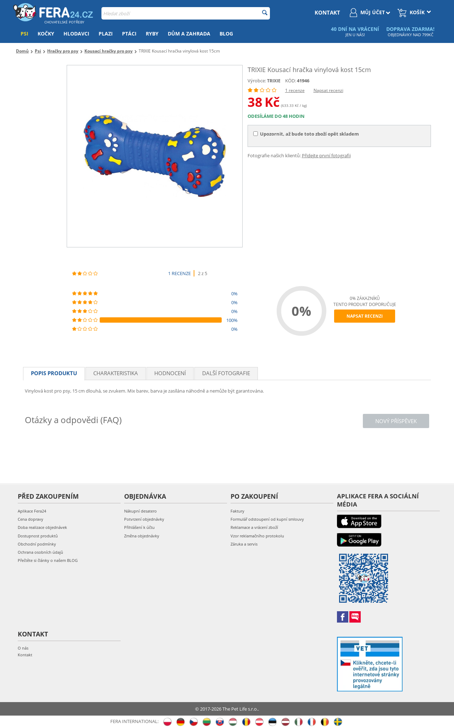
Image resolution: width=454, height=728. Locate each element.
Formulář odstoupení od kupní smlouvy (267, 519)
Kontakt (25, 654)
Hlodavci (76, 33)
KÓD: (290, 80)
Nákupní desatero (140, 511)
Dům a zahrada (189, 33)
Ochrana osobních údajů (40, 552)
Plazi (106, 33)
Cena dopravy (30, 519)
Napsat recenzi (328, 90)
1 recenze (295, 90)
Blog (226, 33)
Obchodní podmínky (37, 544)
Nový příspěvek (396, 421)
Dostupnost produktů (38, 535)
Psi (24, 33)
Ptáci (129, 33)
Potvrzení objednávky (144, 519)
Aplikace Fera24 (32, 511)
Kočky (46, 33)
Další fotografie (226, 373)
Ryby (152, 33)
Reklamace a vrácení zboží (254, 527)
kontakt (327, 12)
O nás (23, 648)
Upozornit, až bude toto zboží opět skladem (306, 134)
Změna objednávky (141, 535)
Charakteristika (115, 373)
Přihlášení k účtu (139, 527)
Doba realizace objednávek (42, 527)
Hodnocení (170, 373)
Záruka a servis (244, 544)
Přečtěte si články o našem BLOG (48, 560)
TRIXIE (274, 81)
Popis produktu (54, 373)
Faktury (237, 511)
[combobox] (185, 13)
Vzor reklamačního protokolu (257, 535)
